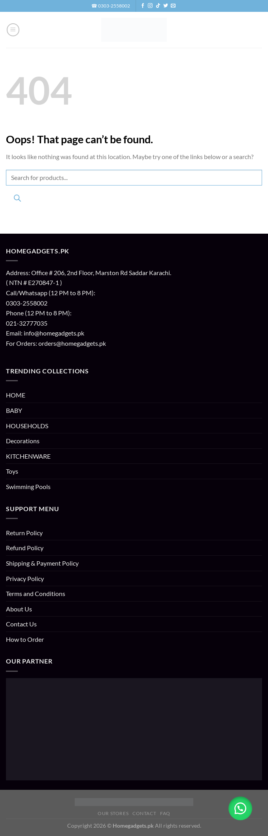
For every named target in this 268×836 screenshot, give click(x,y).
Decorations (23, 440)
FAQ (165, 813)
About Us (19, 609)
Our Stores (113, 813)
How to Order (25, 639)
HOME (15, 395)
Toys (12, 471)
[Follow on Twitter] (165, 6)
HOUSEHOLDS (27, 425)
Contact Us (21, 624)
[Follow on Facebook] (142, 6)
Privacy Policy (25, 578)
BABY (14, 410)
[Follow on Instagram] (150, 6)
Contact (144, 813)
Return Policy (24, 532)
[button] (13, 29)
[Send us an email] (173, 6)
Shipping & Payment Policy (42, 563)
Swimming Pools (28, 486)
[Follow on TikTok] (158, 6)
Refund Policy (24, 547)
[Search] (17, 199)
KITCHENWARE (28, 456)
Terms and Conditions (35, 593)
